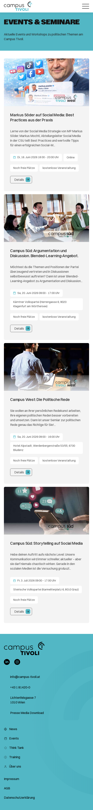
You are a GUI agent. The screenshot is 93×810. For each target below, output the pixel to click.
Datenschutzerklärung (19, 797)
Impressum (11, 779)
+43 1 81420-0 (20, 687)
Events (11, 738)
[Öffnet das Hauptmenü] (85, 6)
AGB (7, 788)
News (10, 729)
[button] (18, 6)
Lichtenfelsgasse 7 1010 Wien (23, 700)
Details (19, 180)
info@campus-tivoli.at (25, 677)
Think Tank (14, 748)
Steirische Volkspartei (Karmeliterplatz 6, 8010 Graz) (46, 589)
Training (12, 757)
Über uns (12, 766)
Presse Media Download (27, 713)
